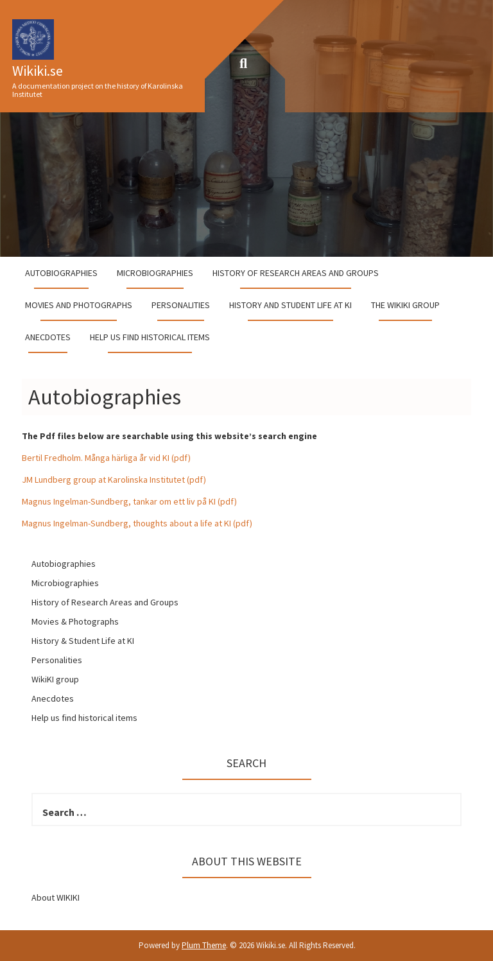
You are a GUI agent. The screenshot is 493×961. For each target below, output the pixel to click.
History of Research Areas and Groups (295, 273)
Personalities (180, 305)
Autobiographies (61, 273)
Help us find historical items (150, 337)
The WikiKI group (405, 305)
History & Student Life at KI (82, 640)
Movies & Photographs (75, 621)
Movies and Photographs (78, 305)
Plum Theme (204, 945)
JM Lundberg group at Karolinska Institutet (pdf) (114, 479)
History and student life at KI (290, 305)
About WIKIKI (55, 897)
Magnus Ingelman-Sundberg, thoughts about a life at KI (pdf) (137, 523)
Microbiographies (155, 273)
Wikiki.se (37, 71)
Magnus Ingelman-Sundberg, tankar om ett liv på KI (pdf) (129, 501)
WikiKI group (55, 679)
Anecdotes (48, 337)
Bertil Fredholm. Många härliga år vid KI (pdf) (106, 457)
